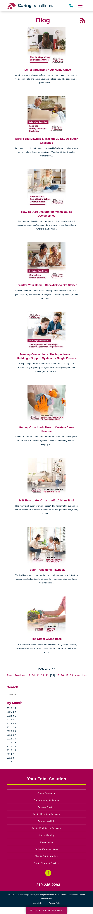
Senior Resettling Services (46, 814)
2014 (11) (12, 754)
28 (71, 675)
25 (57, 675)
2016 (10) (12, 746)
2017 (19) (12, 742)
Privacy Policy (54, 903)
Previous (19, 675)
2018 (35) (12, 738)
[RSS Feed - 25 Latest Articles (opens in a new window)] (82, 20)
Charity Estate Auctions (46, 856)
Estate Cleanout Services (46, 863)
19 (28, 675)
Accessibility (37, 903)
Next (77, 675)
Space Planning (47, 835)
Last (85, 675)
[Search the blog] (46, 694)
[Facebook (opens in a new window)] (48, 873)
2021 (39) (12, 727)
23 (47, 675)
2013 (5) (11, 757)
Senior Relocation (46, 793)
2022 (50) (12, 723)
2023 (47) (12, 719)
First (9, 675)
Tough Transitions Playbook (46, 569)
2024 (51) (12, 715)
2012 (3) (11, 761)
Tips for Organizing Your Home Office (46, 69)
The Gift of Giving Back (46, 638)
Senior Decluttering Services (46, 828)
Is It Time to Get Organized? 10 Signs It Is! (46, 500)
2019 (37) (12, 735)
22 (42, 675)
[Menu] (80, 5)
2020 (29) (12, 731)
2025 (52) (12, 712)
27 (66, 675)
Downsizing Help (46, 821)
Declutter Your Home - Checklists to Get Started (46, 285)
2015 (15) (12, 750)
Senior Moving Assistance (46, 800)
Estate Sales (46, 842)
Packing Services (46, 807)
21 (38, 675)
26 (62, 675)
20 (33, 675)
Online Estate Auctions (46, 849)
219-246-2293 (48, 885)
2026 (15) (12, 708)
